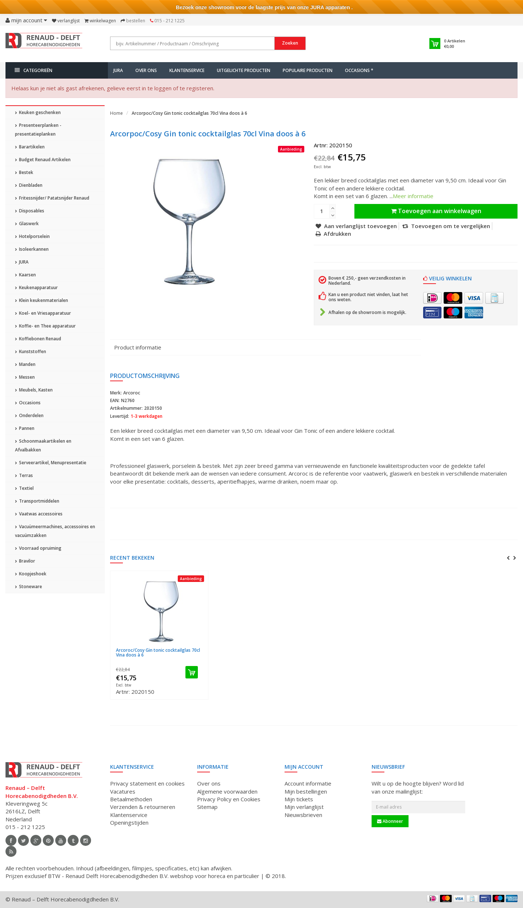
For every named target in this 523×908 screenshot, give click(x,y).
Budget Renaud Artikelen (43, 159)
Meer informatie (413, 196)
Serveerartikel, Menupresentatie (50, 462)
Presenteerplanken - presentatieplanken (38, 129)
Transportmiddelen (37, 501)
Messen (25, 377)
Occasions (28, 403)
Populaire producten (307, 70)
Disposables (29, 211)
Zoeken (290, 43)
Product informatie (137, 347)
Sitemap (207, 806)
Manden (25, 364)
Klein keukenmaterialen (41, 300)
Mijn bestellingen (306, 791)
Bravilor (25, 561)
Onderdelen (29, 415)
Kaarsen (25, 275)
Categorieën (33, 70)
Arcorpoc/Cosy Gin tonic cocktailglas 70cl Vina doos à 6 (189, 113)
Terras (24, 475)
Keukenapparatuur (36, 287)
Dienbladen (28, 185)
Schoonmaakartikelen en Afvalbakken (43, 445)
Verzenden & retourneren (142, 806)
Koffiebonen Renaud (38, 339)
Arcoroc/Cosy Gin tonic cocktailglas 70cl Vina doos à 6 (158, 652)
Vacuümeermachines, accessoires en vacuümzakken (55, 530)
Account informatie (308, 783)
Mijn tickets (299, 799)
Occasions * (359, 70)
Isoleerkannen (32, 249)
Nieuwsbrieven (303, 814)
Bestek (24, 172)
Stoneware (28, 586)
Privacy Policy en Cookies (228, 799)
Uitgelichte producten (243, 70)
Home (116, 113)
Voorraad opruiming (38, 548)
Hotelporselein (32, 236)
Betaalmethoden (131, 799)
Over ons (146, 70)
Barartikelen (30, 147)
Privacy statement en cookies (147, 783)
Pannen (24, 428)
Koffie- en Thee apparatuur (45, 326)
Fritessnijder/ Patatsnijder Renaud (52, 198)
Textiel (24, 488)
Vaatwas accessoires (39, 514)
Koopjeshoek (30, 574)
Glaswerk (27, 223)
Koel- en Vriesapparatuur (43, 313)
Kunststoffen (30, 351)
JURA (118, 70)
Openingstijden (129, 822)
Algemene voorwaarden (227, 791)
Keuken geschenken (38, 112)
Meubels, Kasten (34, 390)
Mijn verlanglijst (304, 806)
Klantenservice (186, 70)
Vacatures (122, 791)
